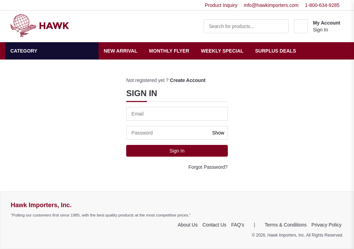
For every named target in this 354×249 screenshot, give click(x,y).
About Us (188, 225)
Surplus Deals (275, 51)
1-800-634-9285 (322, 5)
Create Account (187, 80)
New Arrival (120, 51)
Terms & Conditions (286, 225)
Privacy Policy (326, 225)
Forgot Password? (208, 167)
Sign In (320, 30)
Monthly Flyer (169, 51)
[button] (317, 26)
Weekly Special (222, 51)
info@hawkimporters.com (271, 5)
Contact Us (214, 225)
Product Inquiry (221, 5)
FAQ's (237, 225)
